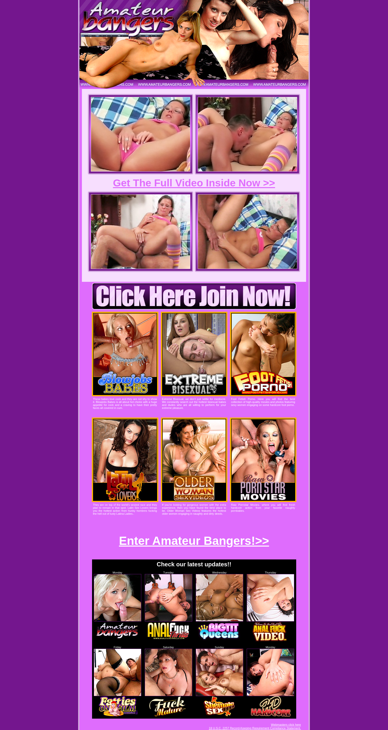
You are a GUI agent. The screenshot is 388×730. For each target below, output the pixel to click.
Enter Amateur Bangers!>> (194, 540)
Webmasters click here (286, 725)
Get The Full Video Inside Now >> (194, 183)
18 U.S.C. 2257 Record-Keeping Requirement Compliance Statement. (255, 728)
